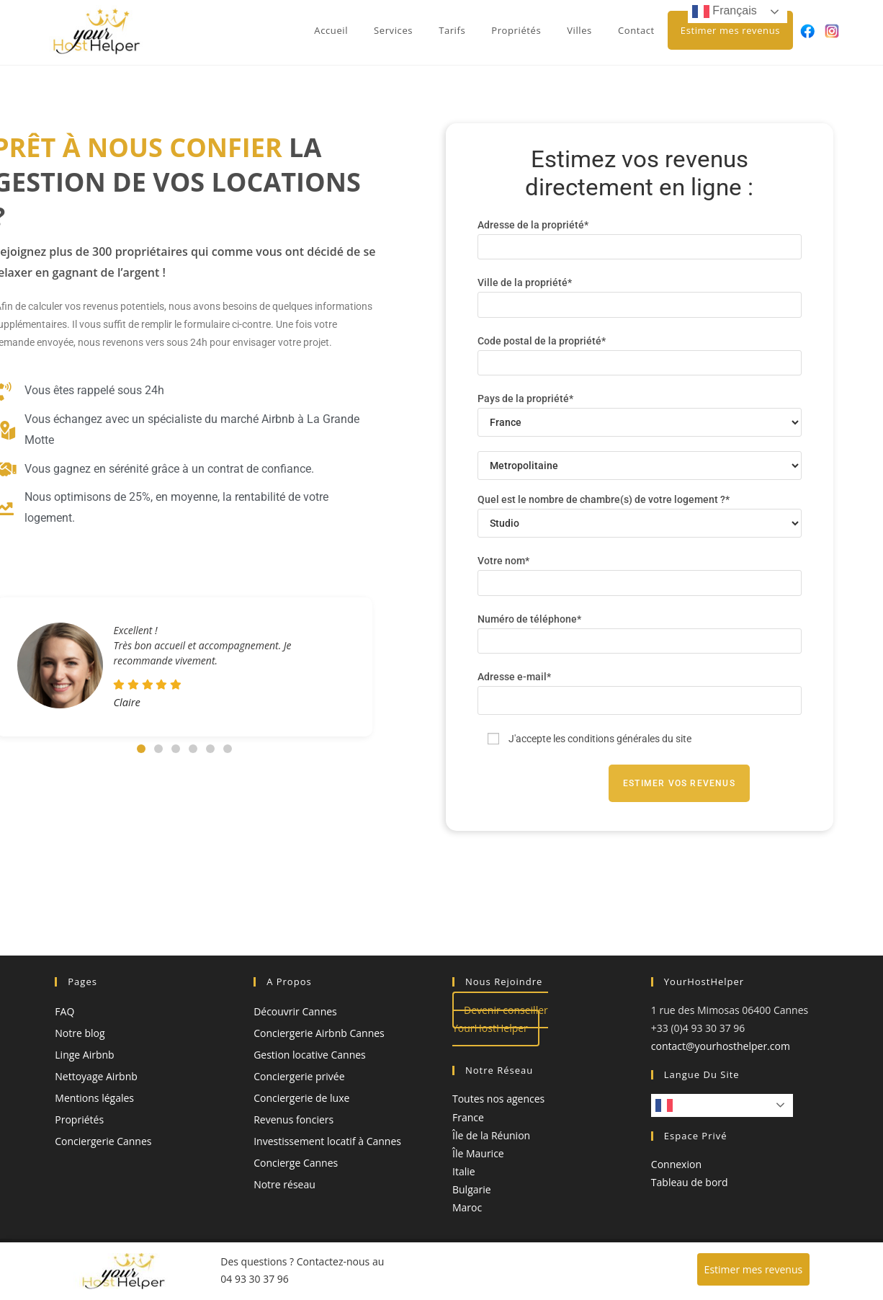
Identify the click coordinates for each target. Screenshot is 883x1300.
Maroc (467, 1207)
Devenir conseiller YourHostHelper (500, 1019)
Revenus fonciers (293, 1119)
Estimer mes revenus (753, 1269)
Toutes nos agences (498, 1098)
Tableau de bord (689, 1182)
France (468, 1117)
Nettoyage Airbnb (96, 1076)
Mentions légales (94, 1098)
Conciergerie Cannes (103, 1141)
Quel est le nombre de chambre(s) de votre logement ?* (640, 511)
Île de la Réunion (491, 1135)
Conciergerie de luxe (301, 1098)
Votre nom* (640, 571)
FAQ (64, 1011)
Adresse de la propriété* (640, 235)
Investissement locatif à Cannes (327, 1141)
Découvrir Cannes (295, 1011)
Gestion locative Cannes (310, 1054)
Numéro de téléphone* (640, 629)
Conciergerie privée (299, 1076)
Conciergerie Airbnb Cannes (319, 1033)
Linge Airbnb (84, 1054)
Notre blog (79, 1033)
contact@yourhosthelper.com (720, 1046)
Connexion (676, 1164)
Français (687, 1105)
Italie (463, 1171)
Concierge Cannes (296, 1163)
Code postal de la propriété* (640, 351)
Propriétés (79, 1119)
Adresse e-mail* (640, 688)
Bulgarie (471, 1189)
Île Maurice (478, 1153)
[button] (141, 748)
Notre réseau (284, 1184)
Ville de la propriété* (640, 293)
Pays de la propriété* (640, 410)
